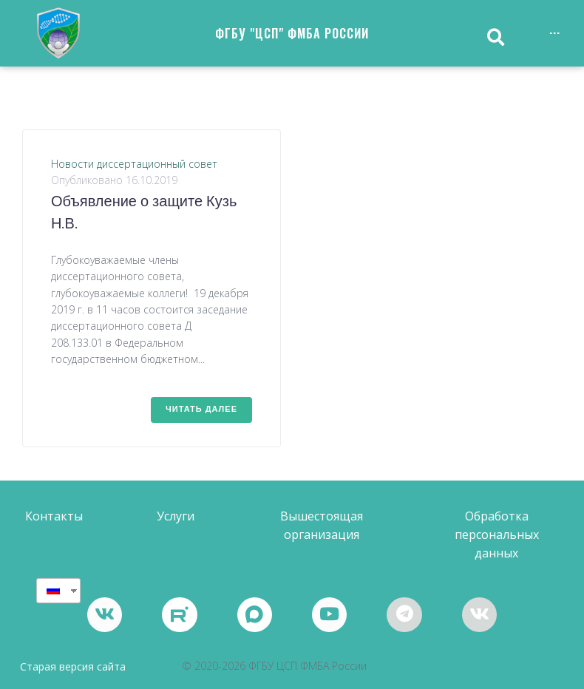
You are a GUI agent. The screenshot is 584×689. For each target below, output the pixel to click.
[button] (54, 516)
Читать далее (201, 409)
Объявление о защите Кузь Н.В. (144, 214)
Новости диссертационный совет (134, 164)
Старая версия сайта (73, 667)
